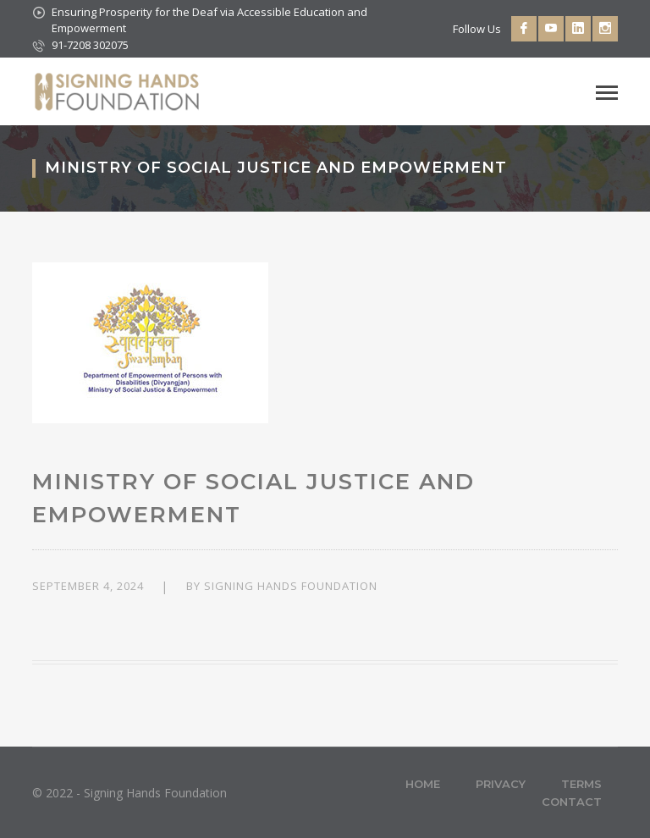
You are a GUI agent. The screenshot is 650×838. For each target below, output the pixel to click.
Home (422, 784)
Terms (581, 784)
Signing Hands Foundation (290, 585)
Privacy (501, 784)
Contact (572, 801)
